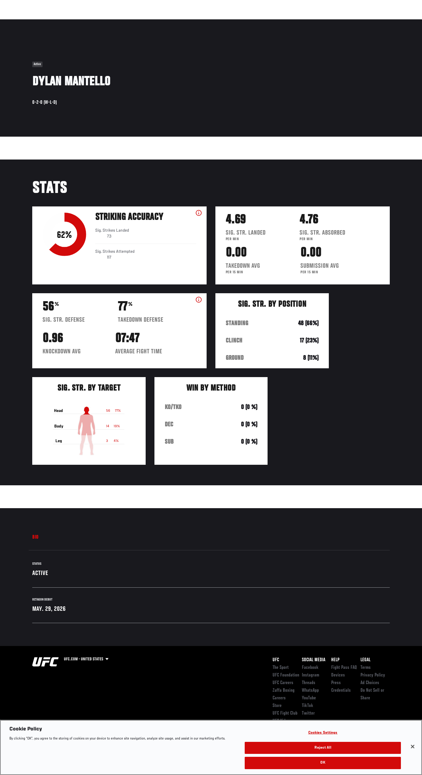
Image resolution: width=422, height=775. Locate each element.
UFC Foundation (286, 675)
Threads (308, 683)
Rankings (50, 22)
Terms (365, 667)
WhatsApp (310, 690)
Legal (365, 660)
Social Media (313, 660)
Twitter (308, 713)
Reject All (322, 748)
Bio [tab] (35, 537)
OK (322, 763)
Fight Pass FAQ (344, 667)
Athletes (76, 22)
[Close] (412, 746)
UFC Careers (283, 683)
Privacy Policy (372, 675)
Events (25, 22)
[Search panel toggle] (392, 22)
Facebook (310, 667)
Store (277, 705)
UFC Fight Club (285, 713)
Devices (338, 675)
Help (335, 660)
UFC (276, 660)
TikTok (307, 705)
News (99, 22)
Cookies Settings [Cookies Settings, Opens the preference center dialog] (323, 733)
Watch (322, 22)
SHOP (377, 22)
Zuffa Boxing (351, 22)
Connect (299, 22)
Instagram (310, 675)
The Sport (281, 667)
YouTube (309, 698)
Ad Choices (369, 683)
